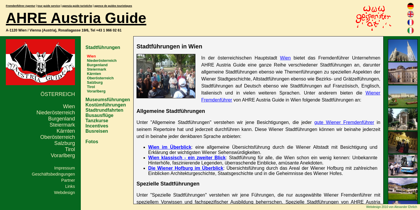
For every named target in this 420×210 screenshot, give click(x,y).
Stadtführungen (102, 47)
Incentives (96, 125)
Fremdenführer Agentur (20, 5)
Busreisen (96, 131)
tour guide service (48, 5)
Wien (69, 106)
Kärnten (66, 131)
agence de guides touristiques (113, 5)
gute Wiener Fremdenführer (344, 122)
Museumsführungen (107, 99)
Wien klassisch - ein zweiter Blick (187, 157)
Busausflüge (99, 115)
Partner (68, 180)
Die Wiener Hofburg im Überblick (185, 168)
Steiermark (62, 125)
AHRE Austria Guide (76, 18)
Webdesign (64, 192)
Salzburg (64, 143)
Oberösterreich (57, 137)
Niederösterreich (55, 113)
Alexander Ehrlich (405, 207)
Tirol (70, 149)
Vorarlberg (63, 155)
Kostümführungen (105, 104)
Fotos (91, 141)
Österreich (58, 94)
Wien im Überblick (169, 147)
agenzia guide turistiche (77, 5)
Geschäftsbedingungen (53, 174)
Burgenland (61, 119)
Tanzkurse (96, 120)
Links (70, 186)
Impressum (64, 168)
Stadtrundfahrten (104, 110)
